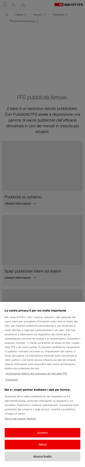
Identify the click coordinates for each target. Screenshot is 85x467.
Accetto (42, 435)
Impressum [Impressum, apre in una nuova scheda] (12, 382)
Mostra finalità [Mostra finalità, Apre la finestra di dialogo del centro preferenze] (42, 459)
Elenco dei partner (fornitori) (20, 421)
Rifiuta (43, 447)
